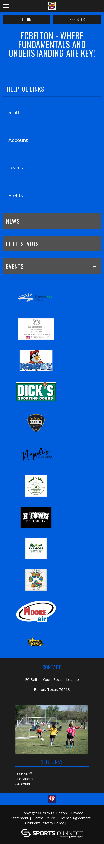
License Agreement (75, 818)
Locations (25, 778)
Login (27, 19)
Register (77, 19)
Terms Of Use (44, 818)
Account (23, 783)
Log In (75, 823)
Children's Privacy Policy (44, 823)
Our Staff (24, 773)
